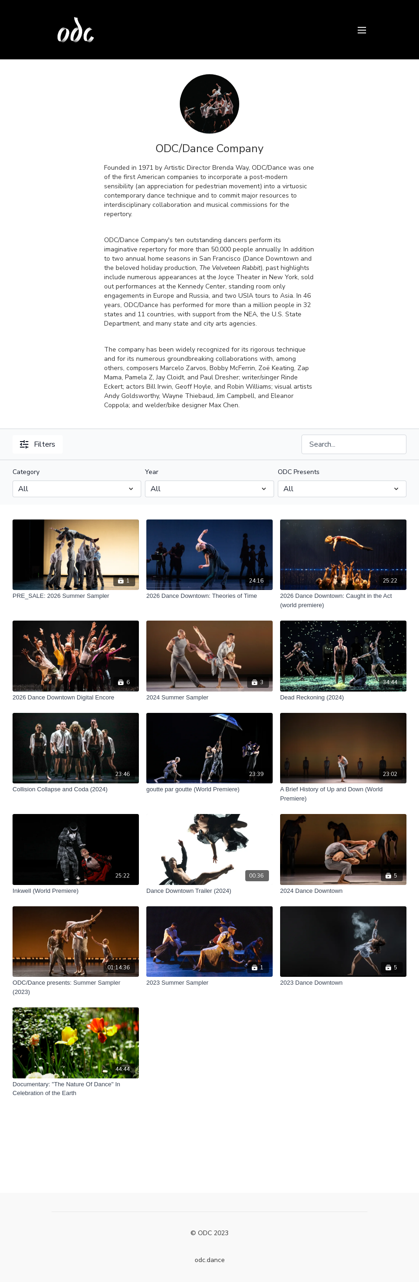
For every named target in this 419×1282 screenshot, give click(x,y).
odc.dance (210, 1260)
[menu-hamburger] (361, 29)
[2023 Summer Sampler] (209, 982)
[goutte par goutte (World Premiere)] (209, 789)
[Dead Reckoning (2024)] (343, 697)
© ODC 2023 (209, 1233)
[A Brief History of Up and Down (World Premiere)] (343, 794)
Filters (37, 444)
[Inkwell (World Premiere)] (76, 891)
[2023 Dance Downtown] (343, 982)
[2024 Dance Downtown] (343, 891)
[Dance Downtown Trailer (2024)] (209, 891)
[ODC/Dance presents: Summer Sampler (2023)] (76, 987)
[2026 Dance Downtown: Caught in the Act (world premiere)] (343, 600)
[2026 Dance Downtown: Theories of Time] (209, 596)
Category (26, 472)
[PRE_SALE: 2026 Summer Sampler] (76, 596)
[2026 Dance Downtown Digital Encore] (76, 697)
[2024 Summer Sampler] (209, 697)
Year (151, 472)
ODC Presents (299, 472)
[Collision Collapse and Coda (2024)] (76, 789)
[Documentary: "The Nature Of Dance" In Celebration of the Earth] (76, 1089)
